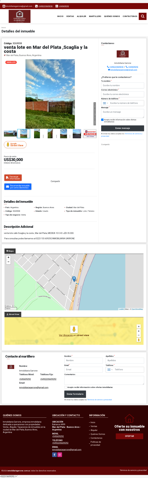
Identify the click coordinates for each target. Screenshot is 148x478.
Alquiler (81, 16)
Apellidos (110, 356)
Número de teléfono (110, 99)
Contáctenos (130, 16)
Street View (16, 144)
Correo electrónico (110, 90)
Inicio (60, 16)
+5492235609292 (45, 6)
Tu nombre (106, 81)
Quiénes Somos (112, 16)
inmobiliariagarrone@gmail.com (123, 70)
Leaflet (121, 309)
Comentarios (69, 374)
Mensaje (105, 107)
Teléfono (110, 365)
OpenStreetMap (137, 309)
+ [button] (8, 258)
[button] (93, 62)
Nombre (68, 356)
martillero (95, 16)
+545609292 (64, 6)
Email (67, 365)
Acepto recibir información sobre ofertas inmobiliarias (90, 387)
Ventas (70, 16)
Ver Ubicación (66, 335)
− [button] (8, 262)
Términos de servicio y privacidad (99, 400)
